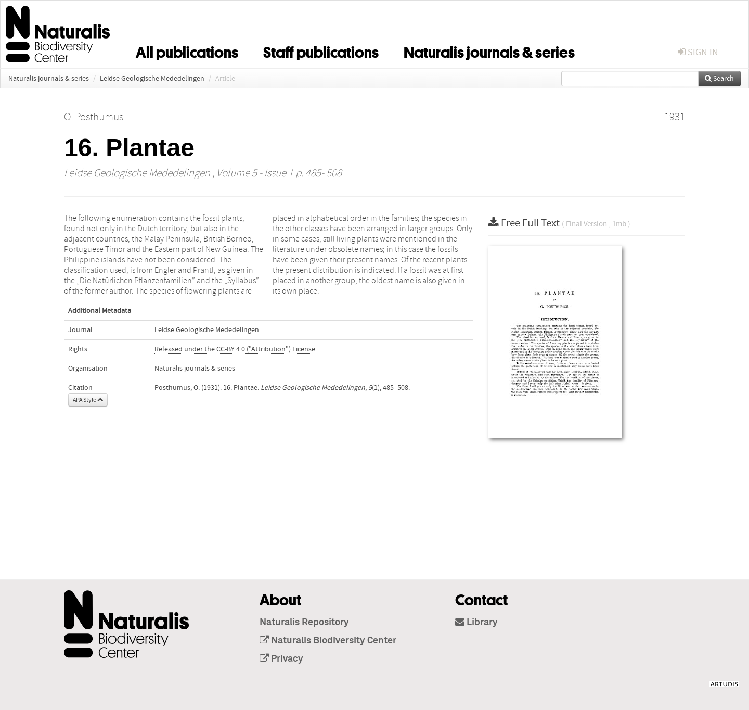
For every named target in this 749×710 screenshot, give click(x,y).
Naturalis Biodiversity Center (328, 640)
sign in (698, 52)
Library (476, 622)
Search (719, 78)
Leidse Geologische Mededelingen (152, 78)
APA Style (88, 399)
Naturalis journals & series (489, 50)
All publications (187, 50)
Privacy (281, 659)
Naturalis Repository (304, 622)
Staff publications (321, 50)
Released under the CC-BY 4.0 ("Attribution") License (234, 349)
